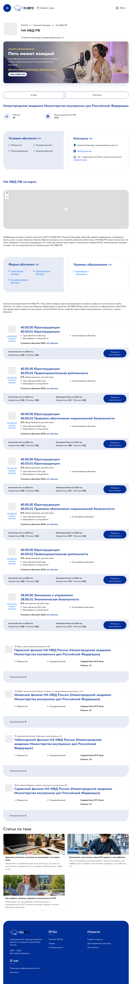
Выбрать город (47, 8)
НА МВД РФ (61, 25)
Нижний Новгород (41, 25)
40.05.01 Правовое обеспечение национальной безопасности (68, 418)
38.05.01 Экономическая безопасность (50, 599)
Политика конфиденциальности (25, 968)
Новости (93, 932)
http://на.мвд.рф (84, 151)
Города (52, 943)
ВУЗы (53, 932)
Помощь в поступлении (115, 353)
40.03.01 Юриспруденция (40, 463)
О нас (14, 961)
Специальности (56, 947)
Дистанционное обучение (99, 943)
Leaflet (126, 227)
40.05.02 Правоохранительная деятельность (54, 373)
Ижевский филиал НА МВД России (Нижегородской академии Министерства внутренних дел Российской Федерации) (62, 697)
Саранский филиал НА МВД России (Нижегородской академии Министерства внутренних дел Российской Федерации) (63, 791)
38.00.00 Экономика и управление (47, 595)
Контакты (14, 972)
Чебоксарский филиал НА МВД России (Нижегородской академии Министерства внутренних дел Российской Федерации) (58, 744)
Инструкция (92, 947)
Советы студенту (95, 939)
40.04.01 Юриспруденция (40, 331)
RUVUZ (24, 25)
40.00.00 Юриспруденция (40, 327)
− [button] (7, 197)
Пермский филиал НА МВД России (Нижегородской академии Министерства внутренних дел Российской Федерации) (62, 652)
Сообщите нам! (80, 159)
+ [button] (7, 193)
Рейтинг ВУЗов (56, 939)
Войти (122, 8)
